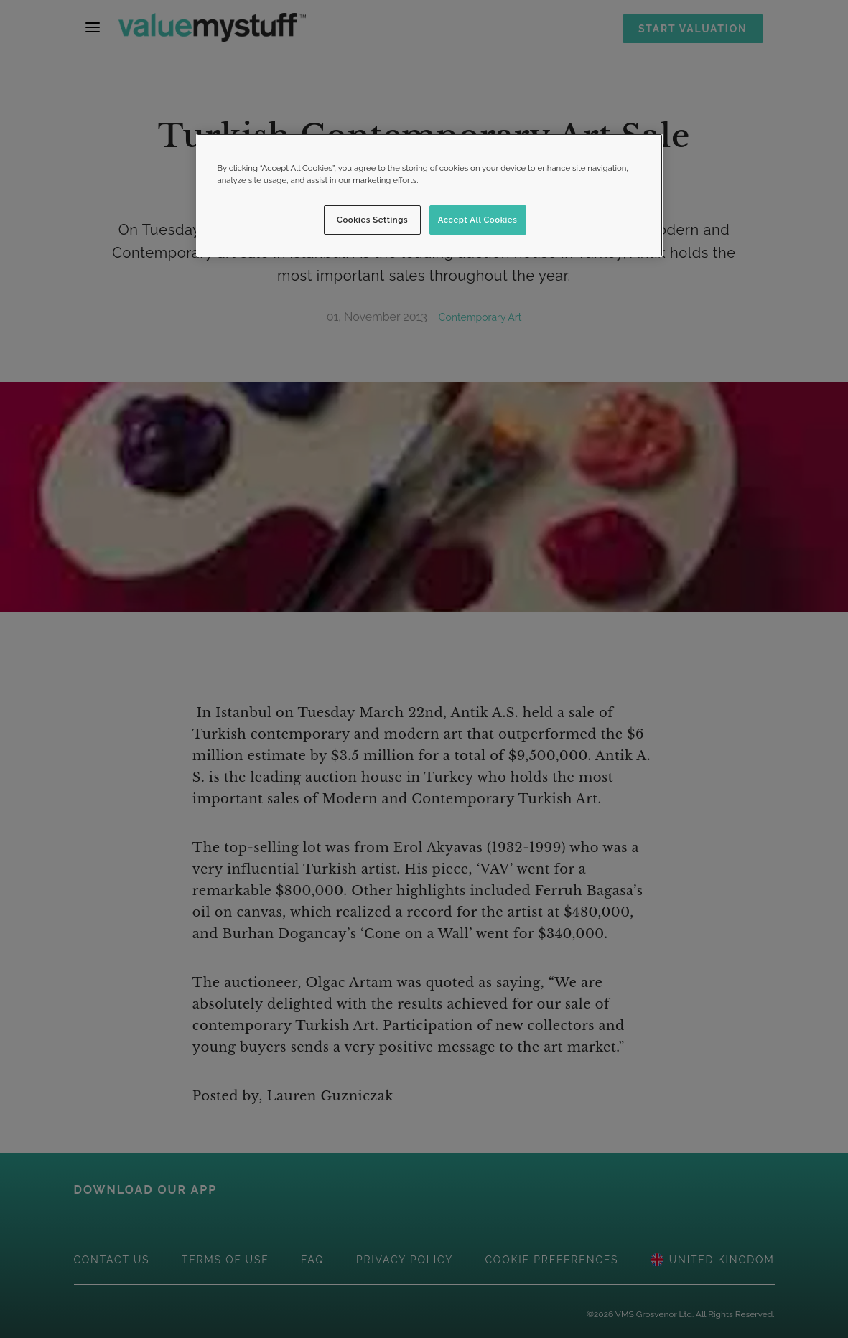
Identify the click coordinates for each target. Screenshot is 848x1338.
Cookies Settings (372, 220)
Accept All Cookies (478, 220)
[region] (429, 195)
